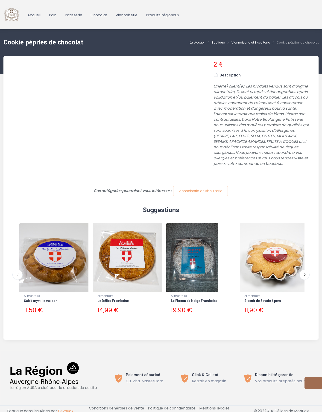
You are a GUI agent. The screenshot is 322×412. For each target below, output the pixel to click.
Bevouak (65, 406)
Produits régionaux (162, 15)
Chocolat (99, 15)
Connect (161, 409)
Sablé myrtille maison (40, 300)
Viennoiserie (127, 15)
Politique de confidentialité (172, 403)
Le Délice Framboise (113, 300)
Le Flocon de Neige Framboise (194, 300)
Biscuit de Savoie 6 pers (262, 300)
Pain (52, 15)
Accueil (34, 15)
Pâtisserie (73, 15)
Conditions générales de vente (116, 403)
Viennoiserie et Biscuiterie (200, 190)
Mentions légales (214, 403)
